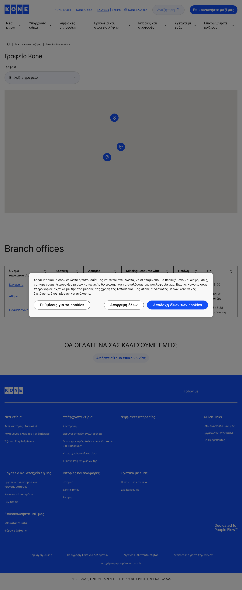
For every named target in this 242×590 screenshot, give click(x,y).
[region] (121, 295)
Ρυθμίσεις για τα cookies (62, 305)
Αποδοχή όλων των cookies (177, 305)
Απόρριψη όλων (124, 305)
